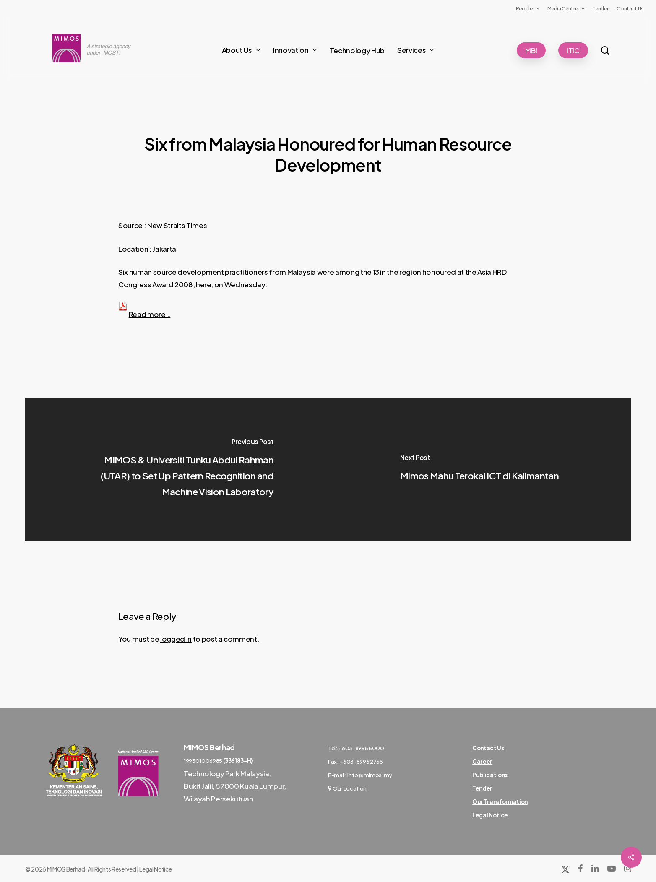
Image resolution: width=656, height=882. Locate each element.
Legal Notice (155, 869)
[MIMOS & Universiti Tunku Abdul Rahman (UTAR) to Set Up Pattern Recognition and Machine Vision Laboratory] (176, 469)
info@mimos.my (369, 774)
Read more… (150, 314)
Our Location (347, 788)
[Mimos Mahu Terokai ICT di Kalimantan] (479, 469)
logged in (176, 638)
